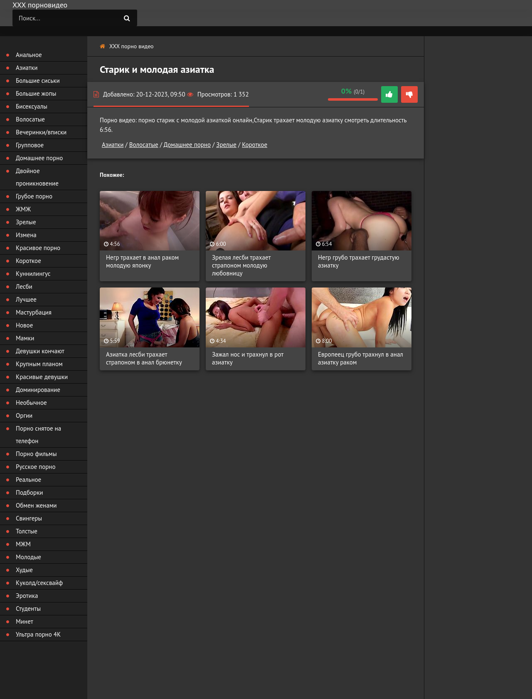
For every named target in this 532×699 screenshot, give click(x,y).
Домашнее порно (187, 145)
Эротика (27, 596)
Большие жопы (36, 93)
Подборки (29, 492)
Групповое (30, 145)
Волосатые (143, 145)
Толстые (26, 531)
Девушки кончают (40, 351)
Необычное (31, 403)
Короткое (254, 145)
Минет (24, 621)
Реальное (28, 479)
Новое (24, 325)
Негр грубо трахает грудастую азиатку (358, 261)
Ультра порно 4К (38, 634)
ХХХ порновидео (39, 5)
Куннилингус (33, 274)
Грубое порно (34, 196)
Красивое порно (38, 248)
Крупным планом (39, 364)
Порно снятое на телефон (38, 434)
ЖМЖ (23, 209)
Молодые (28, 557)
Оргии (24, 415)
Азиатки (112, 145)
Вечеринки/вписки (41, 132)
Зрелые (226, 145)
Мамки (25, 338)
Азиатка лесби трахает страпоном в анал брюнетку (144, 358)
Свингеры (29, 518)
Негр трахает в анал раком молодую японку (142, 261)
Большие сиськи (38, 80)
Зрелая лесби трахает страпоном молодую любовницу (241, 265)
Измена (26, 235)
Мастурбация (34, 312)
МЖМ (23, 544)
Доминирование (38, 390)
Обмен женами (36, 505)
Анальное (29, 55)
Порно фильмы (36, 454)
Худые (24, 570)
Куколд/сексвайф (39, 583)
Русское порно (35, 467)
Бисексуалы (31, 106)
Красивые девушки (42, 377)
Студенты (28, 608)
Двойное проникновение (37, 177)
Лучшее (26, 299)
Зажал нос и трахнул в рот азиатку (247, 358)
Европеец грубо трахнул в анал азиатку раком (360, 358)
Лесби (24, 286)
